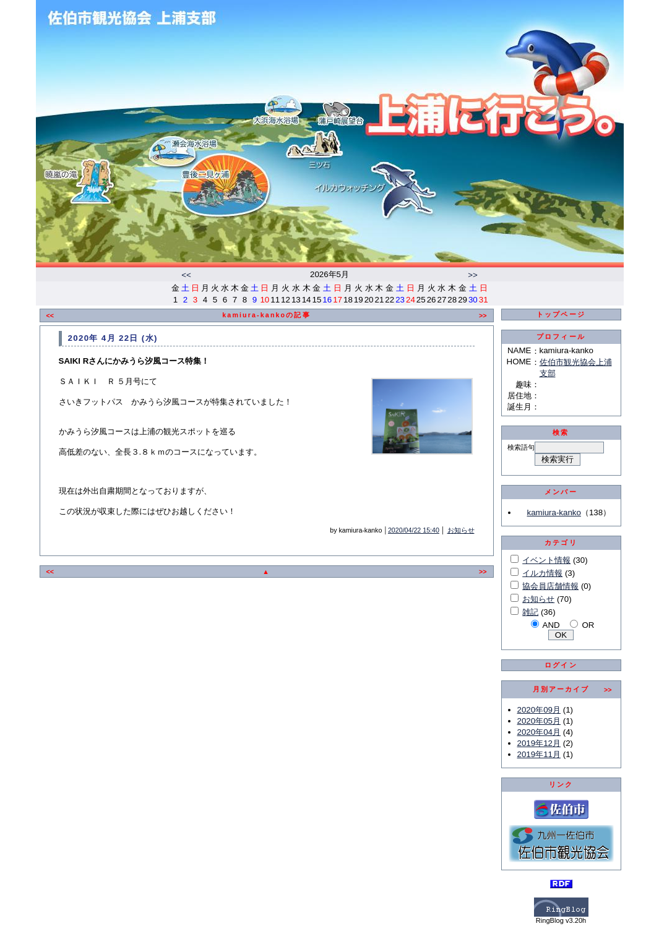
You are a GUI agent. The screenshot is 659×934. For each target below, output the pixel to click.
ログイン (561, 665)
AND (551, 625)
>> (473, 275)
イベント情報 (546, 560)
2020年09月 (539, 709)
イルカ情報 (542, 573)
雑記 (530, 612)
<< (186, 275)
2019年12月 (539, 743)
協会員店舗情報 (550, 586)
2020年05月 (539, 721)
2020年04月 (539, 732)
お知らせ (461, 530)
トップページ (560, 314)
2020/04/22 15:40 (413, 530)
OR (588, 625)
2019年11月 (539, 754)
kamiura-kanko (554, 512)
